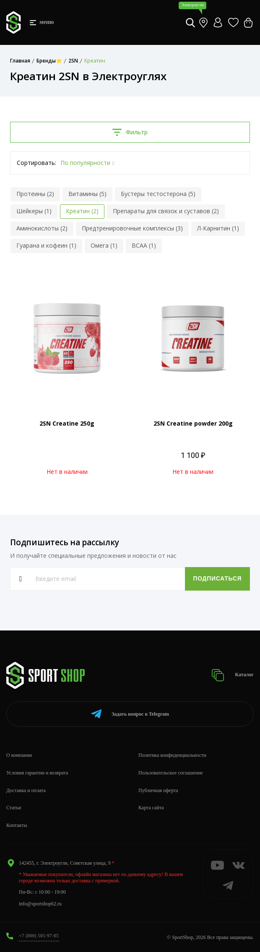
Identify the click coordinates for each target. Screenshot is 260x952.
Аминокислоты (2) (42, 228)
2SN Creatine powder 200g (193, 423)
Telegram (130, 714)
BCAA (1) (144, 245)
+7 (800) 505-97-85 (39, 936)
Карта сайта (151, 808)
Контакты (16, 825)
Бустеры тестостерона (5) (158, 194)
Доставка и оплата (26, 790)
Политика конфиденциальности (172, 755)
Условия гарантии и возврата (37, 773)
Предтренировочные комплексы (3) (132, 228)
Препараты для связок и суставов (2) (166, 211)
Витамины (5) (87, 194)
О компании (19, 755)
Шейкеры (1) (34, 211)
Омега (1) (104, 245)
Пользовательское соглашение (170, 773)
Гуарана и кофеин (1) (46, 245)
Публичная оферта (158, 790)
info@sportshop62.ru (40, 904)
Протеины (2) (35, 194)
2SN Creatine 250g (66, 423)
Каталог (232, 675)
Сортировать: (36, 163)
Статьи (13, 808)
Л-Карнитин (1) (218, 228)
